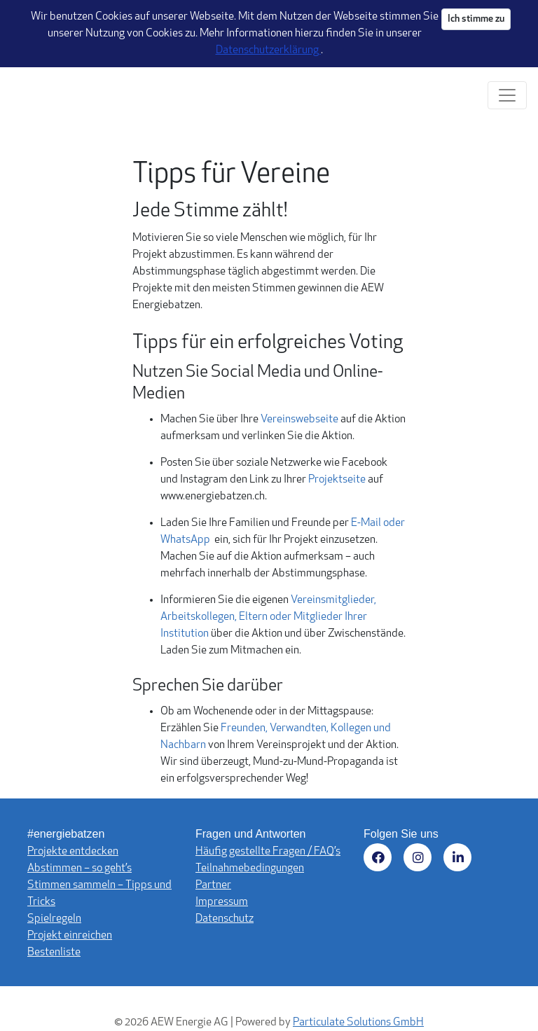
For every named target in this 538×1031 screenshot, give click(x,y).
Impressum (221, 902)
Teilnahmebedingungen (249, 868)
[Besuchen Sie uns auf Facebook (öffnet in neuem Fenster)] (380, 859)
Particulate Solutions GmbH (358, 1022)
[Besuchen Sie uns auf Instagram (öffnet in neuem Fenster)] (420, 859)
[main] (269, 471)
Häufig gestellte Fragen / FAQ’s (267, 851)
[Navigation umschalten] (507, 95)
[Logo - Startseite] (54, 95)
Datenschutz (224, 919)
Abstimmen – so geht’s (79, 868)
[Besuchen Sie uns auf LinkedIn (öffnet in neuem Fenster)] (459, 859)
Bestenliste (54, 952)
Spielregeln (54, 919)
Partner (213, 885)
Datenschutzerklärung (268, 50)
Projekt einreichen (69, 935)
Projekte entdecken (72, 851)
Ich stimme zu (476, 19)
